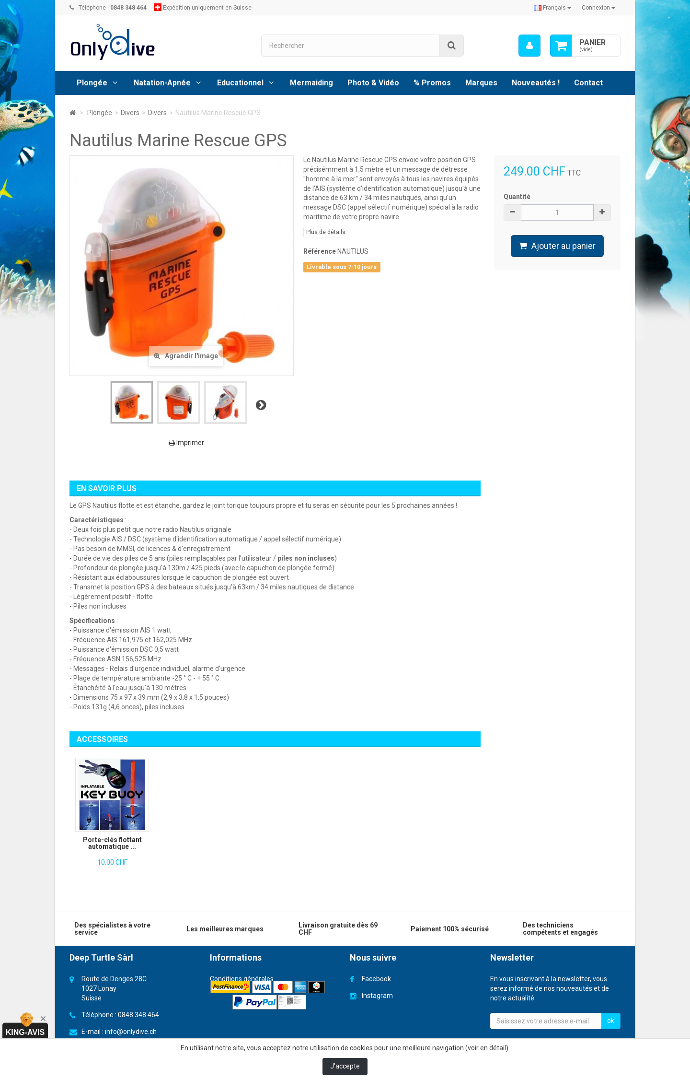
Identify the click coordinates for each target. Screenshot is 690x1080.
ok (610, 1020)
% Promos (432, 82)
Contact (588, 82)
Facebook (376, 979)
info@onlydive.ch (131, 1031)
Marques (481, 82)
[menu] (529, 46)
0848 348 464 (138, 1015)
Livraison (223, 988)
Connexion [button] (598, 7)
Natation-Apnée (162, 82)
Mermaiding (311, 82)
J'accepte (345, 1066)
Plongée (92, 82)
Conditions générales (242, 979)
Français (552, 7)
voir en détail (487, 1048)
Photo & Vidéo (373, 82)
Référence (319, 251)
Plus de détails (325, 232)
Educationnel (240, 82)
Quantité (517, 196)
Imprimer (186, 442)
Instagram (377, 995)
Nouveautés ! (536, 82)
